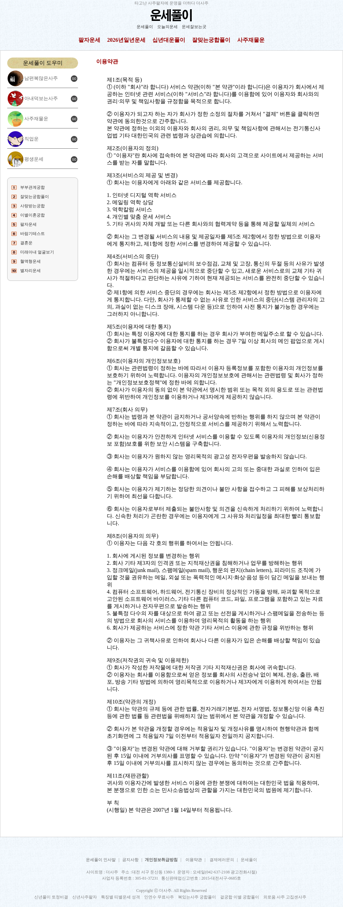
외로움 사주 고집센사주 (284, 897)
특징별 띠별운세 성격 (120, 897)
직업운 (31, 138)
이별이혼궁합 (32, 215)
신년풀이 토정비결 (51, 897)
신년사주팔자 (84, 897)
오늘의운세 (167, 26)
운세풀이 (145, 26)
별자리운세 (30, 270)
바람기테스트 (32, 233)
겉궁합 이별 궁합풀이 (239, 897)
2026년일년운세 (126, 40)
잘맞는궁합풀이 (211, 40)
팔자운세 (89, 40)
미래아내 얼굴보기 (37, 252)
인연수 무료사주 (159, 897)
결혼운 (26, 242)
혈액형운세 (30, 261)
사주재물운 (251, 40)
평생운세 (33, 159)
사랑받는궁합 (32, 205)
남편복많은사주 (41, 78)
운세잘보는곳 (194, 26)
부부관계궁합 (32, 187)
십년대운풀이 (168, 40)
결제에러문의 (221, 859)
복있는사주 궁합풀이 (197, 897)
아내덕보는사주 (41, 98)
